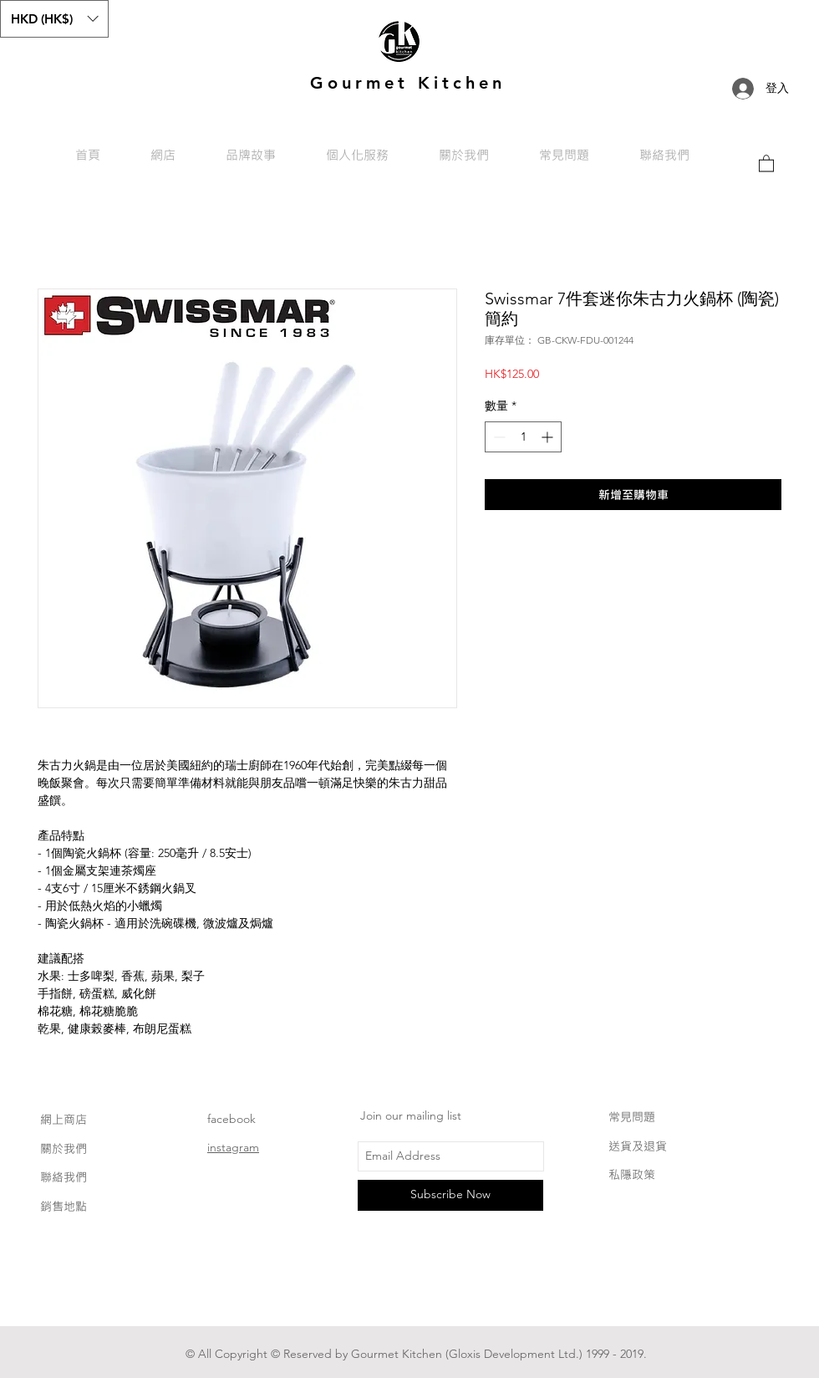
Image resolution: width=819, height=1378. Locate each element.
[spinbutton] (523, 437)
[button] (54, 19)
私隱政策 (631, 1174)
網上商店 (63, 1119)
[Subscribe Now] (450, 1195)
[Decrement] (497, 437)
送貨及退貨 (637, 1146)
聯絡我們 (63, 1177)
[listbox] (54, 19)
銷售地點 (63, 1206)
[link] (766, 162)
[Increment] (548, 437)
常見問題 (631, 1117)
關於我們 (63, 1148)
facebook (231, 1118)
